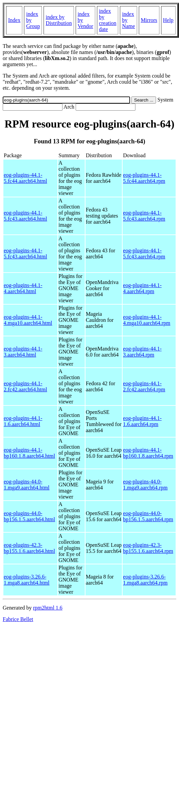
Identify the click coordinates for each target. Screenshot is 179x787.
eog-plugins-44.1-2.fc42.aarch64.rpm (144, 386)
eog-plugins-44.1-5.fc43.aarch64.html (25, 216)
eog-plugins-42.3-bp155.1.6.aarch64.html (29, 548)
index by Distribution (59, 20)
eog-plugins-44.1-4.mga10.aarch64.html (28, 320)
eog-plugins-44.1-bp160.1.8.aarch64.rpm (148, 453)
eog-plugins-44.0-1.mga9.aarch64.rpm (145, 484)
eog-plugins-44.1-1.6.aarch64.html (23, 421)
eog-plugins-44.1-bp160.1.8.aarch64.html (29, 453)
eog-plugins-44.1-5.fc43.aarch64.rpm (144, 216)
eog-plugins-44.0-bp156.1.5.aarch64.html (29, 516)
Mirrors (149, 20)
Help (168, 20)
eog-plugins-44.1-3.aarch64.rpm (142, 352)
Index (14, 20)
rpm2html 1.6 (47, 608)
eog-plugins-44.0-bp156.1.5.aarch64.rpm (148, 516)
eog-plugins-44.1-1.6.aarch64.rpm (142, 421)
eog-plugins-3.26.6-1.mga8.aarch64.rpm (145, 580)
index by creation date (108, 20)
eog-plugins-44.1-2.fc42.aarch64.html (25, 386)
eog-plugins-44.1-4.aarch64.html (23, 288)
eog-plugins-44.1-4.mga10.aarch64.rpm (146, 320)
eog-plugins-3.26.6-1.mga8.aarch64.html (27, 580)
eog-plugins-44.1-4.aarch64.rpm (142, 288)
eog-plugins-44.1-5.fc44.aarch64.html (25, 178)
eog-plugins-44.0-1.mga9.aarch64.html (27, 484)
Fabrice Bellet (18, 619)
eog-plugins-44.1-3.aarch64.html (23, 352)
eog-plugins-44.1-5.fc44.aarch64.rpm (144, 178)
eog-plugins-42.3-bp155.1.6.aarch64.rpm (148, 548)
